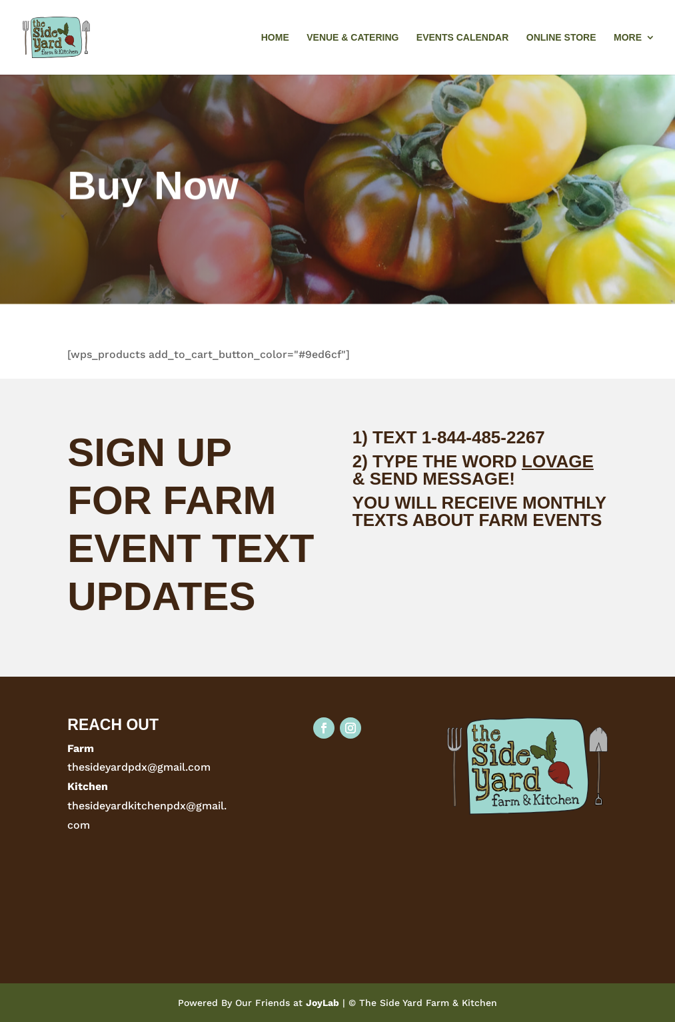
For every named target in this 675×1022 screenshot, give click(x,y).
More (628, 38)
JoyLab (322, 1002)
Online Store (561, 38)
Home (275, 38)
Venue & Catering (352, 38)
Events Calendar (462, 38)
